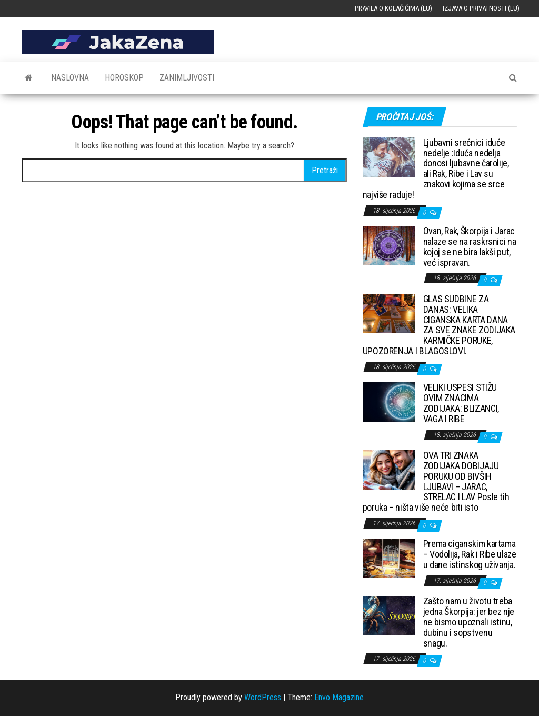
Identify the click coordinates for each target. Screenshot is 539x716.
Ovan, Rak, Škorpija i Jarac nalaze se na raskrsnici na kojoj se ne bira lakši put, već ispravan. (469, 246)
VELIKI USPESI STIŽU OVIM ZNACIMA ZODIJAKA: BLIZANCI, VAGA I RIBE (461, 403)
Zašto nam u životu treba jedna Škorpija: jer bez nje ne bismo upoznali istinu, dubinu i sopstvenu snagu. (468, 621)
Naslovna (70, 78)
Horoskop (124, 78)
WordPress (262, 697)
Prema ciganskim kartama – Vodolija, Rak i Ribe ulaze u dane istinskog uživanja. (469, 554)
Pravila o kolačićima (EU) (393, 8)
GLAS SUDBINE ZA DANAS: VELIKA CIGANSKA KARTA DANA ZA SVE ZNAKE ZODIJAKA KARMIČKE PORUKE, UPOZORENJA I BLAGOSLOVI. (439, 324)
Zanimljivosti (186, 78)
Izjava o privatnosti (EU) (481, 8)
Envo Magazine (339, 697)
